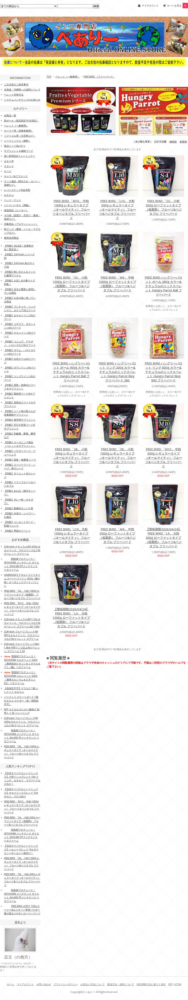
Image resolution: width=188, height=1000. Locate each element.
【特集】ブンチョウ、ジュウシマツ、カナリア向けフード (20, 308)
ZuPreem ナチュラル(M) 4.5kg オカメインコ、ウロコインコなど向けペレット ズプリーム (22, 550)
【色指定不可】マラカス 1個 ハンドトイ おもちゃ (21, 690)
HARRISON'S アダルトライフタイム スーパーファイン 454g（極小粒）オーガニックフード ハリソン (22, 580)
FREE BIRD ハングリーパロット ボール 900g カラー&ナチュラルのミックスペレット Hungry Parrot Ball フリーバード (71, 371)
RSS (170, 984)
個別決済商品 (11, 238)
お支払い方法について (92, 984)
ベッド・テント (12, 200)
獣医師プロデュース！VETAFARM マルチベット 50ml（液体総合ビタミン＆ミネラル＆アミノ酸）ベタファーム (22, 662)
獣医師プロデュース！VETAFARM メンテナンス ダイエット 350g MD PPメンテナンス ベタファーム (21, 564)
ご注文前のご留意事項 (16, 84)
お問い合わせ (43, 984)
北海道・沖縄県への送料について (22, 89)
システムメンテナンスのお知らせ (22, 99)
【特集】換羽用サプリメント (20, 420)
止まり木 (9, 161)
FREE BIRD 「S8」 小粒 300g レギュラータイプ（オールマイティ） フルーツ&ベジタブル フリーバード (71, 457)
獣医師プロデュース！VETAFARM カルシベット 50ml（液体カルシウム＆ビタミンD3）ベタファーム (20, 678)
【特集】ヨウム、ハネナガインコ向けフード (20, 352)
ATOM (177, 984)
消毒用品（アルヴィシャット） (21, 224)
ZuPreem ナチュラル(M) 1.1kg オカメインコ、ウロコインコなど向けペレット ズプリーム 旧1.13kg (22, 623)
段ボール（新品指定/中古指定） (21, 120)
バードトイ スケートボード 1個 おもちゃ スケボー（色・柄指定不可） (21, 700)
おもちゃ (9, 195)
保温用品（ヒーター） (16, 210)
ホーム (10, 984)
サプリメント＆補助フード (18, 151)
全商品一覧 (10, 115)
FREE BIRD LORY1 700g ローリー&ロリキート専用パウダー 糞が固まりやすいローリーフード (22, 909)
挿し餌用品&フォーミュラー (19, 156)
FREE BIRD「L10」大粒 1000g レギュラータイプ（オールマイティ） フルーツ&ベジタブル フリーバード (71, 537)
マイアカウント (150, 5)
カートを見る (177, 5)
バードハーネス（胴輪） (17, 205)
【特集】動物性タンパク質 (18, 508)
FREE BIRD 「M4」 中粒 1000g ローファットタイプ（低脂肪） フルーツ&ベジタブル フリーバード (117, 283)
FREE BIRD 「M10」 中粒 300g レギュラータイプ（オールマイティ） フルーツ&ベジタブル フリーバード (163, 457)
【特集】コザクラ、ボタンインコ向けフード (20, 325)
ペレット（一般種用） (67, 76)
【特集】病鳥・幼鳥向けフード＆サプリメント (20, 386)
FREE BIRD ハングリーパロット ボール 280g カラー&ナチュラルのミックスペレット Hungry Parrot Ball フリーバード (163, 285)
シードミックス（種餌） (17, 141)
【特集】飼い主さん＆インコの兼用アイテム (20, 273)
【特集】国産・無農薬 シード (20, 459)
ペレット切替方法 (13, 94)
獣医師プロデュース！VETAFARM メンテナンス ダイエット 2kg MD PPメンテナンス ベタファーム (21, 736)
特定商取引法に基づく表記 (151, 984)
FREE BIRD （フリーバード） (99, 76)
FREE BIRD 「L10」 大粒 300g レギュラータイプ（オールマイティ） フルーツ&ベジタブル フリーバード (117, 209)
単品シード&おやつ (14, 146)
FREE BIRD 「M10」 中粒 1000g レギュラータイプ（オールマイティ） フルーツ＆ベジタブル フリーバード (71, 209)
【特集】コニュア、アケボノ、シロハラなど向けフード (20, 343)
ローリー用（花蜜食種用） (18, 130)
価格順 (173, 141)
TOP (48, 76)
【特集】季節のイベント (17, 530)
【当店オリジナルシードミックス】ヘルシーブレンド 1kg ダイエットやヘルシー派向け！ (21, 849)
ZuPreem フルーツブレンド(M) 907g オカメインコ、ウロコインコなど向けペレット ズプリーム (21, 635)
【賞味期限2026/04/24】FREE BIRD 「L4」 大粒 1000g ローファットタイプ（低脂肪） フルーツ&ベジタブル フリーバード (71, 617)
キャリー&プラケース (16, 176)
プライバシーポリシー (66, 984)
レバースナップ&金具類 (17, 190)
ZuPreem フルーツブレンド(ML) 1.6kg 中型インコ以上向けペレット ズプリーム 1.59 (22, 647)
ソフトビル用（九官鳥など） (20, 135)
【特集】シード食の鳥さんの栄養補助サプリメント (20, 412)
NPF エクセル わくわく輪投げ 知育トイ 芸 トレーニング (21, 711)
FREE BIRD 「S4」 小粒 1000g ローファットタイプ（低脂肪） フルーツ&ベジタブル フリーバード (71, 283)
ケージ (7, 171)
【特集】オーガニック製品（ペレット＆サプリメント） (20, 444)
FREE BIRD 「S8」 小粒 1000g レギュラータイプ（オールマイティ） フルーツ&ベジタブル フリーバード (117, 457)
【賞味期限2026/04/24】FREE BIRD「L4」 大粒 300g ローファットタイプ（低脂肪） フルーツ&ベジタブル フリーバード (163, 537)
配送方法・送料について (120, 984)
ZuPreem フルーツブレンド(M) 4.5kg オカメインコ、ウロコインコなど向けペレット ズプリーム (22, 721)
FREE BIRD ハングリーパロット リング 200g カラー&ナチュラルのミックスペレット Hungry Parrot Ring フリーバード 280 (117, 371)
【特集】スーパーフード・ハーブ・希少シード (20, 466)
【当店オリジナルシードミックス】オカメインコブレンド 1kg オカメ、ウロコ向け (21, 792)
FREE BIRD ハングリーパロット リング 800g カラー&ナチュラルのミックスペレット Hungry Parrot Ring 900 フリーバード (163, 371)
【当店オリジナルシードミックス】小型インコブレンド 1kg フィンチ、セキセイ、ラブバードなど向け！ (22, 778)
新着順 (183, 141)
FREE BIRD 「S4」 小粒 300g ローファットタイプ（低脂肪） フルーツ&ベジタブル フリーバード (163, 207)
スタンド (9, 166)
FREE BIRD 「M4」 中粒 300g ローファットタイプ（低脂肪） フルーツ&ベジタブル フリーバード (117, 535)
